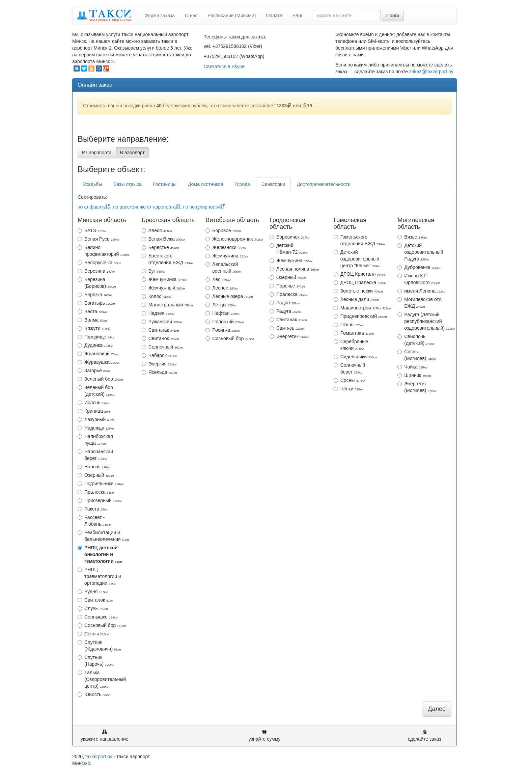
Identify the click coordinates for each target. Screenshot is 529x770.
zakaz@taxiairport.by (431, 71)
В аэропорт (132, 152)
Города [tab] (242, 184)
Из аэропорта (97, 152)
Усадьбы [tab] (92, 184)
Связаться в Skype (224, 66)
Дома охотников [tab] (205, 184)
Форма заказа (159, 15)
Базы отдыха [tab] (127, 184)
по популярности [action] (203, 207)
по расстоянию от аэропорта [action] (146, 207)
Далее (437, 709)
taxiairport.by (98, 756)
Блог (298, 15)
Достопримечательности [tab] (324, 184)
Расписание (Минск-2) (231, 15)
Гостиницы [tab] (164, 184)
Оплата (274, 15)
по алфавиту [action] (94, 207)
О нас (191, 15)
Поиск (392, 15)
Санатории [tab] (273, 184)
